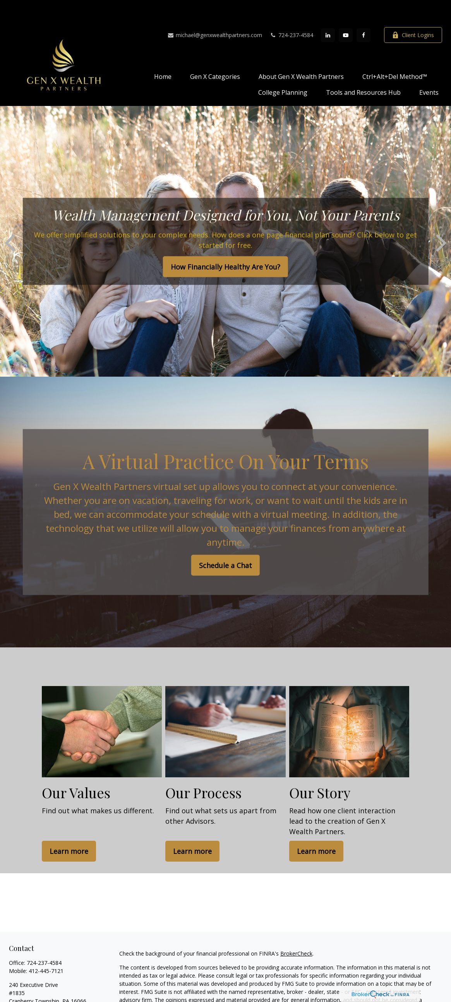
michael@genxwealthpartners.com (214, 11)
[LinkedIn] (328, 12)
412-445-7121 (46, 947)
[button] (163, 53)
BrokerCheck (296, 930)
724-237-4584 (291, 11)
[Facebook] (363, 12)
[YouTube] (346, 12)
